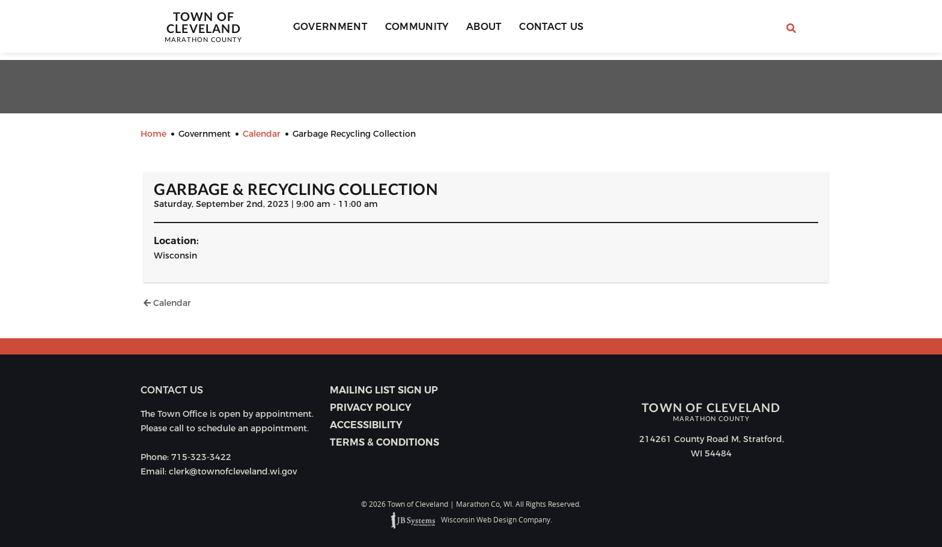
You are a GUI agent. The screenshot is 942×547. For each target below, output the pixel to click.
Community (414, 30)
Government (333, 30)
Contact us (172, 390)
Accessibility (366, 425)
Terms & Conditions (384, 442)
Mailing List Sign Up (384, 390)
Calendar (167, 302)
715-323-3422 (201, 457)
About (476, 30)
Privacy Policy (371, 407)
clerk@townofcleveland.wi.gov (233, 471)
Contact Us (538, 30)
